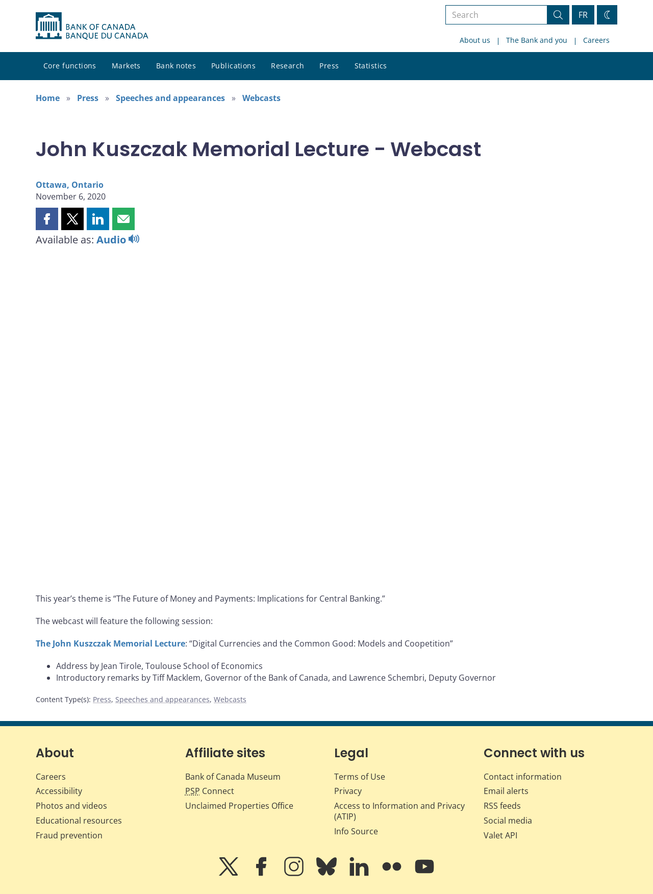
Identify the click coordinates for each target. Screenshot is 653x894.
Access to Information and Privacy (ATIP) (399, 811)
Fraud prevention (69, 835)
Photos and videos (71, 805)
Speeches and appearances (170, 98)
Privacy (348, 791)
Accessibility (59, 791)
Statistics (371, 65)
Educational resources (79, 820)
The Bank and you (536, 40)
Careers (596, 40)
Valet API (500, 835)
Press (329, 65)
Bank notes (176, 65)
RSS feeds (502, 805)
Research (287, 65)
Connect (209, 791)
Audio (117, 239)
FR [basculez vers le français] (583, 14)
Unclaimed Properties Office (239, 805)
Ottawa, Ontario (70, 184)
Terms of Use (359, 776)
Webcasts (261, 98)
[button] (47, 219)
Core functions (69, 65)
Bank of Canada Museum (233, 776)
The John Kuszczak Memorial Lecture (110, 643)
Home (48, 98)
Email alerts (506, 791)
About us (475, 40)
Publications (233, 65)
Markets (126, 65)
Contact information (523, 776)
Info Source (356, 831)
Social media (508, 820)
